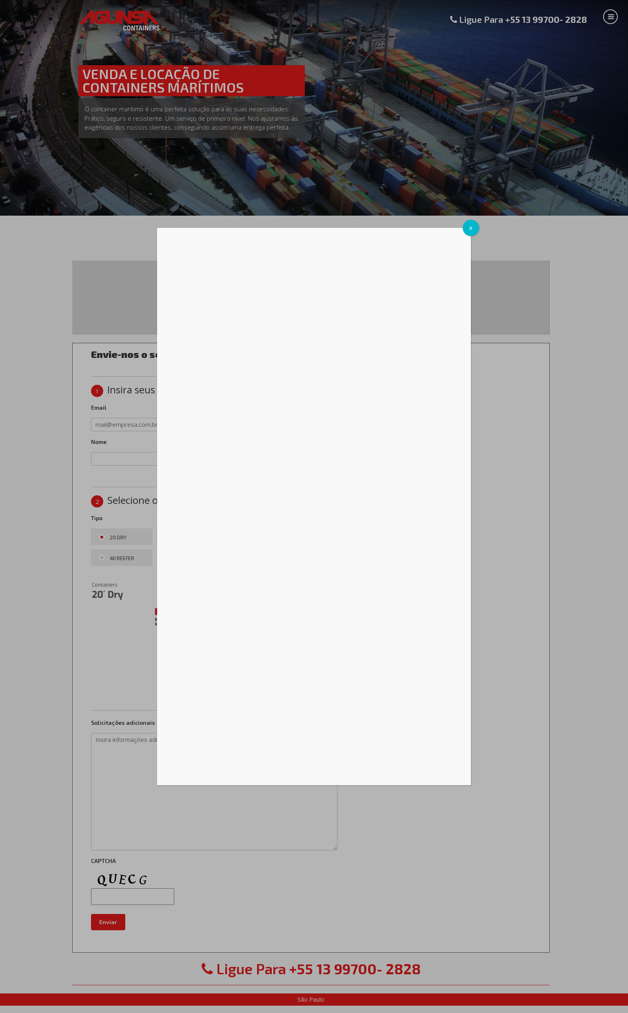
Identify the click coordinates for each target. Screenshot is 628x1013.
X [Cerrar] (471, 228)
